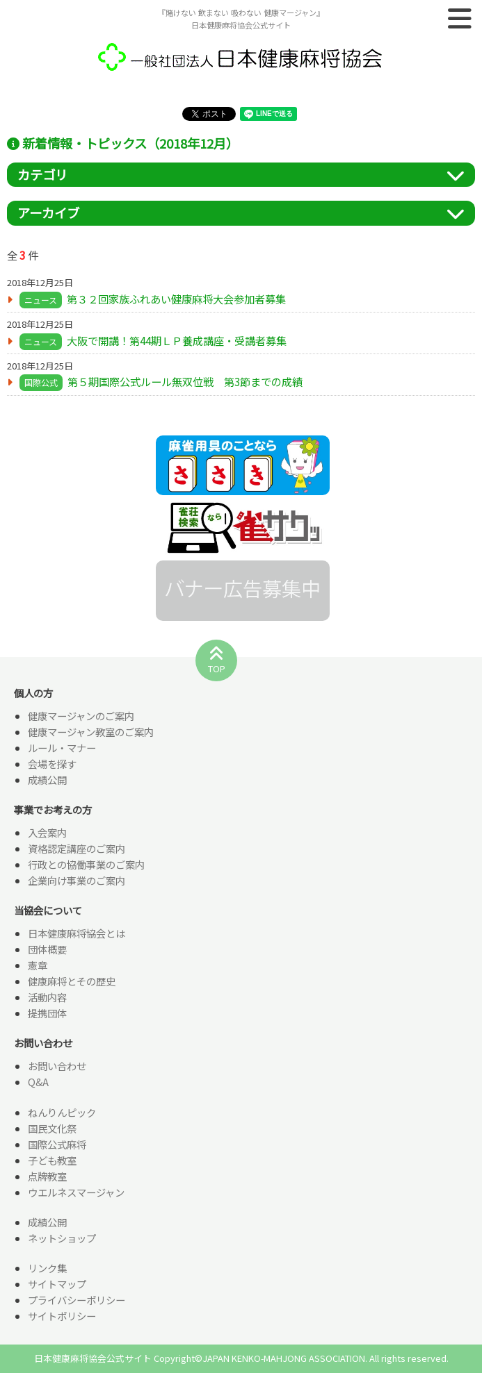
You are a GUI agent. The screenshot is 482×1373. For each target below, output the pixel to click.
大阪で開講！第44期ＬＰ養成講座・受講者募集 (177, 340)
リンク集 (47, 1267)
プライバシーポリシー (76, 1299)
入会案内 (47, 832)
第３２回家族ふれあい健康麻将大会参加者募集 (176, 298)
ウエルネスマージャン (76, 1192)
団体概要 (47, 949)
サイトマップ (57, 1283)
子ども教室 (52, 1160)
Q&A (38, 1081)
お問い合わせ (57, 1065)
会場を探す (52, 763)
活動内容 (47, 997)
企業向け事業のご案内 (76, 880)
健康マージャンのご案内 (81, 715)
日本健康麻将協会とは (76, 933)
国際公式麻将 (57, 1144)
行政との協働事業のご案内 (86, 864)
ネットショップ (62, 1238)
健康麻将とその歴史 (71, 981)
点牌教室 (47, 1176)
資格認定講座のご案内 (76, 848)
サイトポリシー (62, 1315)
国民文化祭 (52, 1128)
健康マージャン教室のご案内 (91, 731)
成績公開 (47, 779)
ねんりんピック (62, 1112)
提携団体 (47, 1013)
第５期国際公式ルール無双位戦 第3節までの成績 (185, 381)
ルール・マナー (62, 747)
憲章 (37, 965)
